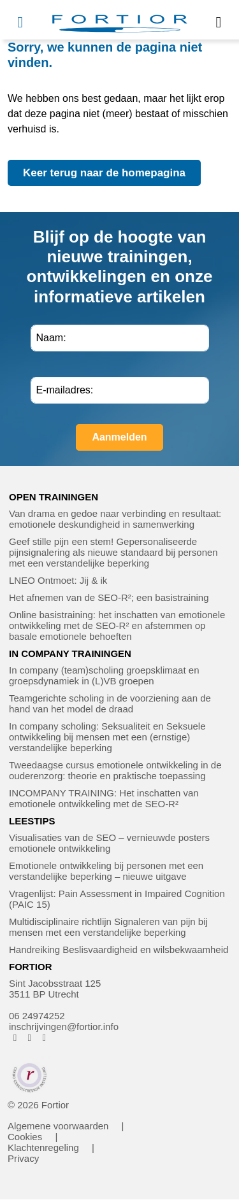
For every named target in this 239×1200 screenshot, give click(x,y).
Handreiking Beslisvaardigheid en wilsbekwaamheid (118, 949)
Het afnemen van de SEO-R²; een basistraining (109, 597)
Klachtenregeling (43, 1147)
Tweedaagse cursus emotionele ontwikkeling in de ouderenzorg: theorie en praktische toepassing (115, 770)
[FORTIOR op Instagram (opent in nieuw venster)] (30, 1037)
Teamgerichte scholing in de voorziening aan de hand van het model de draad (110, 703)
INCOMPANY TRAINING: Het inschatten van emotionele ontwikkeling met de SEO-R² (104, 798)
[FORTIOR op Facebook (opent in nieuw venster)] (15, 1037)
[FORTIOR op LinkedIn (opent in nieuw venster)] (44, 1037)
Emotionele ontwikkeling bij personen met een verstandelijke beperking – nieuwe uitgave (106, 871)
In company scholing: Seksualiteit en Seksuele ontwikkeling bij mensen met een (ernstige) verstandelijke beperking (107, 737)
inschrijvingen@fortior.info (64, 1026)
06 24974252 (37, 1015)
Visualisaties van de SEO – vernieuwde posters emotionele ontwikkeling (109, 843)
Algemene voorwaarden (58, 1125)
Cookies (25, 1136)
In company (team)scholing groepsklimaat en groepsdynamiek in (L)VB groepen (104, 675)
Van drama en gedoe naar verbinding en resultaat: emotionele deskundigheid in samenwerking (115, 519)
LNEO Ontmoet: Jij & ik (58, 580)
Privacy (23, 1158)
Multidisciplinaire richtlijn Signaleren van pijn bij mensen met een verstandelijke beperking (108, 927)
